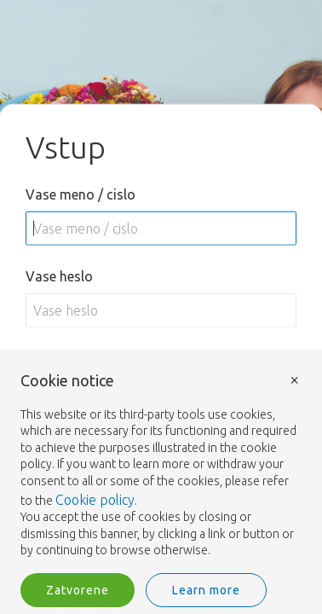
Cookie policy (95, 499)
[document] (161, 466)
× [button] (295, 379)
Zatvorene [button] (77, 590)
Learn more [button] (206, 590)
